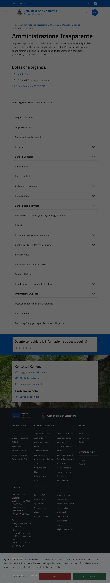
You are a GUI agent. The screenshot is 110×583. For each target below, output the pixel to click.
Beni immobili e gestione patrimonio (33, 235)
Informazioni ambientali (27, 294)
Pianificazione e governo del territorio (34, 284)
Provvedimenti (22, 196)
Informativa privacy (65, 503)
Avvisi (81, 442)
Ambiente (38, 437)
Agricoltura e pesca (42, 433)
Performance (21, 166)
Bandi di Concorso (24, 157)
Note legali (61, 512)
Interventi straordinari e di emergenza (34, 303)
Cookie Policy (62, 507)
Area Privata (17, 558)
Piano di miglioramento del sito (65, 529)
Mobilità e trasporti (65, 454)
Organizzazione (23, 127)
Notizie (82, 433)
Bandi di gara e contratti (27, 206)
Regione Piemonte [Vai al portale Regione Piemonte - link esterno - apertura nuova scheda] (19, 3)
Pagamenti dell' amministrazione (31, 264)
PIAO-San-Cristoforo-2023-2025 (29, 86)
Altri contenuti (22, 313)
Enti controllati (22, 176)
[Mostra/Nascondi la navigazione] (5, 12)
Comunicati (84, 437)
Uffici (14, 433)
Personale (20, 147)
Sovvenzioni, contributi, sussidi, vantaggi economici (41, 215)
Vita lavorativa (63, 480)
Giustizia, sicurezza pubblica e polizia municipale (65, 438)
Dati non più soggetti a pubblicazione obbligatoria (39, 323)
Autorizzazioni (40, 454)
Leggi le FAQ (39, 495)
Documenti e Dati (19, 459)
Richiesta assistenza (43, 516)
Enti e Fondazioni (19, 454)
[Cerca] (95, 12)
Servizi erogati (22, 254)
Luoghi (82, 460)
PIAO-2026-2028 (21, 74)
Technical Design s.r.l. (30, 575)
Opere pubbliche (23, 274)
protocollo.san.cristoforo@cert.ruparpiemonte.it (21, 536)
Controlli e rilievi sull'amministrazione (34, 245)
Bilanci (18, 225)
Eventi (82, 464)
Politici (15, 442)
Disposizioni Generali (25, 117)
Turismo (60, 476)
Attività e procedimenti (26, 186)
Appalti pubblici (41, 450)
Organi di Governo (20, 437)
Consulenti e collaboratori (28, 137)
